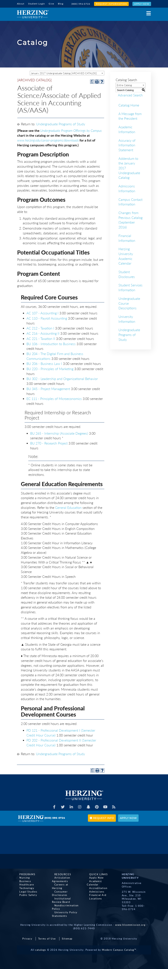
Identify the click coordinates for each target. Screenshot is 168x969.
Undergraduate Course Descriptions (129, 303)
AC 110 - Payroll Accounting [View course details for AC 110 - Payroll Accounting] (46, 318)
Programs (25, 873)
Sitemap (67, 934)
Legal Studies (26, 891)
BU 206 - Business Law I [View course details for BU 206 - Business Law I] (44, 363)
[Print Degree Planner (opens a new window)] (92, 81)
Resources (60, 873)
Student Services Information (130, 286)
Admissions (94, 887)
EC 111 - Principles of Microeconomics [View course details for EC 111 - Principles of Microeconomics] (54, 398)
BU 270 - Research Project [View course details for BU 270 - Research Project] (49, 443)
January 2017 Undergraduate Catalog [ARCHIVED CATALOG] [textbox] (64, 72)
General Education (68, 507)
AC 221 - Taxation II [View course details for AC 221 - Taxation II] (40, 338)
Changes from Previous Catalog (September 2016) (130, 219)
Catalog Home (128, 105)
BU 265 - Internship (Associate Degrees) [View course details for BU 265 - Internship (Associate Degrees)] (59, 433)
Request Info (102, 817)
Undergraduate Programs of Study (60, 123)
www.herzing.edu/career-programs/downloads (48, 140)
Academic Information (126, 128)
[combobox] (67, 72)
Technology (24, 887)
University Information (126, 318)
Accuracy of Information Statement (126, 144)
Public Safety (26, 894)
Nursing (22, 877)
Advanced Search (128, 94)
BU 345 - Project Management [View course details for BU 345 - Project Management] (48, 388)
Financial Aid (95, 891)
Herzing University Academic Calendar (125, 255)
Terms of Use (47, 934)
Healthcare (24, 883)
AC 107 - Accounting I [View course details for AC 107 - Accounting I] (42, 312)
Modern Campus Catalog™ (119, 945)
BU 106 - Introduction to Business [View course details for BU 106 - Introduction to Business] (51, 343)
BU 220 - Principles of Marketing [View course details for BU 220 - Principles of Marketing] (49, 368)
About (20, 3)
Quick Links (96, 873)
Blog (60, 3)
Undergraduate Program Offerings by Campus (71, 130)
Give (51, 3)
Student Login (36, 3)
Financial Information (126, 237)
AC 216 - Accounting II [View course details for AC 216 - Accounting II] (42, 333)
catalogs (40, 945)
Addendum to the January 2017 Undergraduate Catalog (129, 167)
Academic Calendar (99, 880)
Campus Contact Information (130, 201)
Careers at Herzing (64, 883)
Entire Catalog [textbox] (124, 84)
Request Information (111, 3)
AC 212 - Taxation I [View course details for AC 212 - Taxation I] (40, 328)
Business (23, 880)
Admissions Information (126, 187)
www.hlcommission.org (130, 920)
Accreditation (96, 883)
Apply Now (141, 3)
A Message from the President (130, 115)
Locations (93, 894)
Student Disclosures (126, 273)
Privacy (27, 934)
